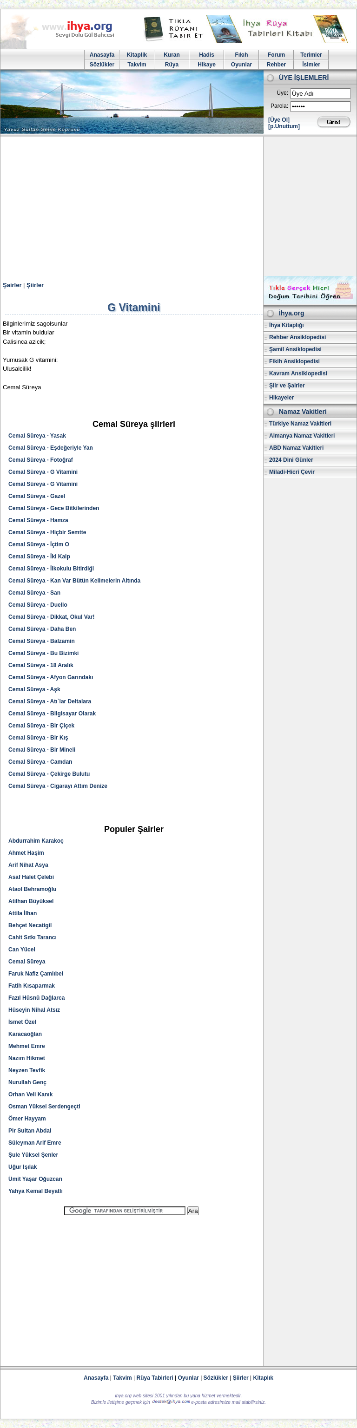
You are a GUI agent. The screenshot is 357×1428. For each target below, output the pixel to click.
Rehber (276, 64)
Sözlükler (102, 64)
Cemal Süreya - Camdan (40, 762)
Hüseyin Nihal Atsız (34, 1010)
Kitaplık (263, 1378)
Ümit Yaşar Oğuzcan (35, 1179)
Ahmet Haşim (26, 853)
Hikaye (207, 64)
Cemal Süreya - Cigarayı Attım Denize (57, 786)
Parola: (279, 106)
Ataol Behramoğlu (32, 889)
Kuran (172, 55)
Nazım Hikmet (26, 1058)
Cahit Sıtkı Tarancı (32, 937)
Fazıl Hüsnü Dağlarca (36, 998)
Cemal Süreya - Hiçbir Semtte (47, 532)
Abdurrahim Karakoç (36, 841)
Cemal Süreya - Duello (37, 605)
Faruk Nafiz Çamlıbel (35, 973)
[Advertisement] (178, 206)
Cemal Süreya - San (34, 593)
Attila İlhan (22, 913)
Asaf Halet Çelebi (31, 877)
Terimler (311, 55)
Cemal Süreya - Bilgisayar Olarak (52, 713)
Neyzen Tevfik (26, 1070)
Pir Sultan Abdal (29, 1130)
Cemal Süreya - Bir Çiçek (41, 725)
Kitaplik (137, 55)
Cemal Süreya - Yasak (37, 435)
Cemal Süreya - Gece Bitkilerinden (53, 508)
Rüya (171, 64)
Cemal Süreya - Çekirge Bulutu (49, 774)
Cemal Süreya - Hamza (38, 520)
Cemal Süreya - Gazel (36, 496)
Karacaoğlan (25, 1034)
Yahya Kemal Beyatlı (35, 1191)
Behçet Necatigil (30, 925)
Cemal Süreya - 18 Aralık (40, 665)
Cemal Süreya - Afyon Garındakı (50, 677)
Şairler (12, 285)
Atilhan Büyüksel (30, 901)
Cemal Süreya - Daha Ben (42, 629)
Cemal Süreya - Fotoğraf (40, 460)
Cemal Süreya (26, 961)
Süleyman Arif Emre (34, 1143)
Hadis (206, 55)
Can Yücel (21, 949)
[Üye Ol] (279, 120)
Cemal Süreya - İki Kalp (39, 556)
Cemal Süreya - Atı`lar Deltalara (49, 701)
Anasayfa (102, 55)
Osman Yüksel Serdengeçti (44, 1106)
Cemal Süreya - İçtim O (38, 544)
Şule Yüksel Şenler (33, 1155)
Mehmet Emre (26, 1046)
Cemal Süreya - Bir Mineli (41, 750)
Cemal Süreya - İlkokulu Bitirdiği (51, 568)
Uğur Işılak (22, 1167)
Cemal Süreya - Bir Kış (38, 737)
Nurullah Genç (27, 1082)
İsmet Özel (22, 1022)
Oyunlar (241, 64)
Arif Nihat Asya (28, 865)
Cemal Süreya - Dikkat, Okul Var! (51, 617)
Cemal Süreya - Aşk (34, 689)
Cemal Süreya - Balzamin (41, 641)
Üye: (282, 93)
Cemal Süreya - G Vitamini (43, 472)
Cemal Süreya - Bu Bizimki (43, 653)
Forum (276, 55)
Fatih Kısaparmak (31, 986)
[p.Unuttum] (284, 126)
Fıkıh (241, 55)
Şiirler (35, 285)
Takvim (136, 64)
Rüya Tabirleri (155, 1378)
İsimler (311, 64)
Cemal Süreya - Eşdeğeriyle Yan (50, 448)
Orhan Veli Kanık (30, 1094)
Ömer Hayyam (27, 1118)
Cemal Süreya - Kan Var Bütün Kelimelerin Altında (74, 580)
